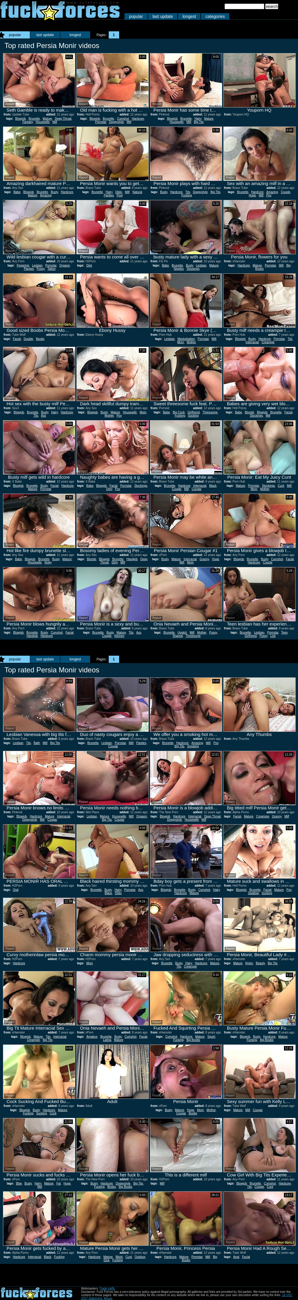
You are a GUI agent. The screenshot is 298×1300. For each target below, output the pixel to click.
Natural (137, 192)
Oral (16, 889)
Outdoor (140, 1257)
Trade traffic (107, 1288)
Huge (252, 195)
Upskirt (182, 632)
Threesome (210, 412)
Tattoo (51, 268)
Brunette (34, 118)
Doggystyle (116, 122)
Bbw (19, 1183)
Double (28, 339)
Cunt (281, 485)
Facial (17, 339)
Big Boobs (193, 1040)
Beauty (260, 963)
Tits (187, 192)
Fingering (23, 265)
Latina (107, 1040)
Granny (204, 559)
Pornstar (100, 122)
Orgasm (64, 265)
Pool (119, 195)
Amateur (91, 1036)
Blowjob (20, 118)
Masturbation (186, 339)
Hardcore (138, 118)
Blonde (249, 412)
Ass (43, 415)
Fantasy (27, 122)
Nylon (249, 963)
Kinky (48, 562)
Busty (54, 192)
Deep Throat (63, 118)
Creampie (268, 342)
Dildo (118, 192)
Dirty (109, 489)
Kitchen (119, 635)
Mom (180, 342)
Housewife (43, 122)
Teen (284, 632)
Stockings (193, 268)
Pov (268, 195)
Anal (236, 1257)
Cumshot (123, 118)
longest (189, 16)
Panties (109, 195)
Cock (53, 1113)
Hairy (197, 118)
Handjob (131, 559)
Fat (58, 1183)
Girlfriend (194, 412)
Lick (273, 635)
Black (212, 485)
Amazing (46, 195)
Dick (89, 265)
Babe (16, 192)
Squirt (211, 1036)
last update (163, 16)
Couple (285, 192)
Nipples (179, 268)
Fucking (186, 195)
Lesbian (37, 265)
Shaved (178, 635)
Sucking (193, 415)
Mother (191, 342)
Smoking (193, 746)
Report (9, 104)
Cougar (197, 489)
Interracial (252, 342)
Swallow (253, 893)
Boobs (40, 339)
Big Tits (199, 122)
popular (136, 16)
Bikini (119, 1257)
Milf (55, 122)
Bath (37, 743)
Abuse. (108, 1298)
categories (215, 16)
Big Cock (179, 412)
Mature (47, 118)
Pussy (41, 268)
